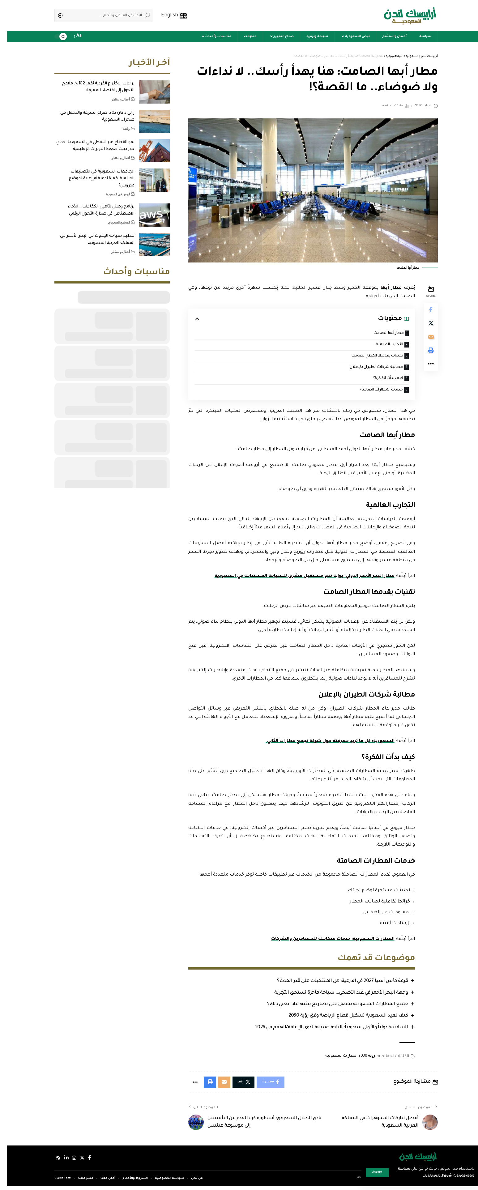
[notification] (82, 36)
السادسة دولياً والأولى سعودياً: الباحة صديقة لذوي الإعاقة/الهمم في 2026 (322, 1030)
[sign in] (90, 36)
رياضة (119, 124)
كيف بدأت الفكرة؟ (379, 379)
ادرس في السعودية (110, 189)
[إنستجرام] (67, 1161)
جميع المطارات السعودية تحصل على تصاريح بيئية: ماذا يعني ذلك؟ (328, 1006)
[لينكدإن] (59, 1161)
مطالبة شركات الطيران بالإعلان (366, 368)
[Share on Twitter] (423, 325)
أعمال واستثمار (113, 94)
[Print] (423, 354)
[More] (423, 369)
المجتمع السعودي (112, 217)
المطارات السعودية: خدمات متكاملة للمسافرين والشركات (323, 941)
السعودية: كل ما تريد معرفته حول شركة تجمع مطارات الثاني (320, 743)
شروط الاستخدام (426, 1176)
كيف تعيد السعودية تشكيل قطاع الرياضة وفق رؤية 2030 (339, 1018)
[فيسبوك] (84, 1161)
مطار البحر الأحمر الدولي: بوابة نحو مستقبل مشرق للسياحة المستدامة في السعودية (294, 578)
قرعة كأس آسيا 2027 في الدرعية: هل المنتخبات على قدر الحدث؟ (333, 983)
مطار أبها (382, 288)
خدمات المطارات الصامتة (371, 391)
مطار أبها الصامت (379, 333)
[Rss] (51, 1161)
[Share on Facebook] (423, 310)
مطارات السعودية (332, 1058)
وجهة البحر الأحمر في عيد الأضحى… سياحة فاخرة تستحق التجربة (332, 994)
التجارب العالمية (380, 345)
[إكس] (76, 1161)
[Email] (423, 339)
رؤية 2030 (358, 1058)
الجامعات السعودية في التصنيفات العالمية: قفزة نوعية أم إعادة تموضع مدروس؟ (94, 174)
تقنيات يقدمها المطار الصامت (367, 356)
